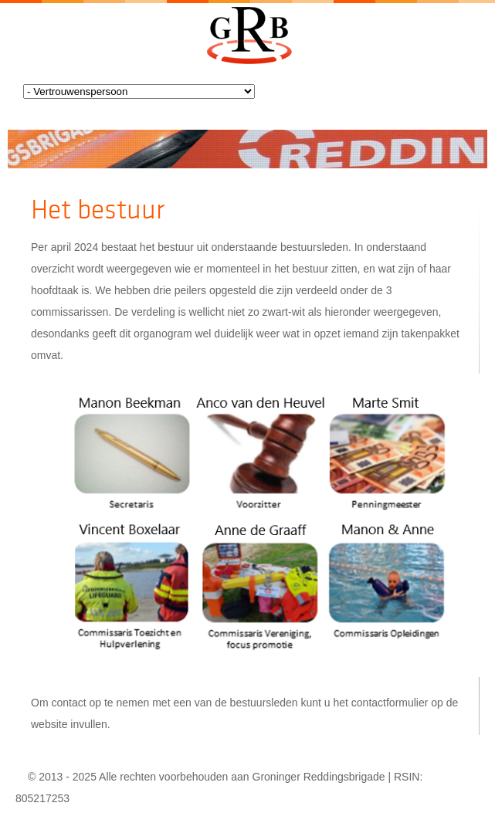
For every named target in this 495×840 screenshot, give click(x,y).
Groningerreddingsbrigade (247, 36)
